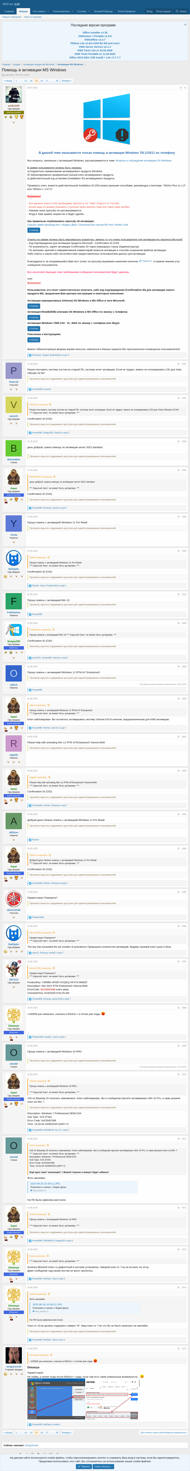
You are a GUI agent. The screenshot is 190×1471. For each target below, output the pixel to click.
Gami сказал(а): (38, 1145)
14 (31, 80)
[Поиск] (181, 11)
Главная (9, 11)
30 (57, 80)
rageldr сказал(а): (38, 777)
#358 (184, 623)
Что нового (39, 11)
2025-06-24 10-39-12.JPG (45, 1183)
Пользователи (61, 11)
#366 (184, 926)
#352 (184, 398)
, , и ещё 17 (51, 355)
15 (36, 80)
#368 (184, 1008)
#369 (184, 1046)
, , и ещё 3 (49, 1037)
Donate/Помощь (103, 11)
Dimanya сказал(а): (39, 1355)
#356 (184, 551)
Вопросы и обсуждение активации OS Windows (144, 160)
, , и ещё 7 (49, 508)
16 (41, 80)
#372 (184, 1208)
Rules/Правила (126, 11)
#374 (184, 1287)
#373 (184, 1249)
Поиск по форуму (32, 17)
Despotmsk (31, 1445)
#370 (184, 1074)
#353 (184, 441)
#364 (184, 848)
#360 (184, 698)
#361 (184, 737)
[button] (48, 11)
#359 (184, 666)
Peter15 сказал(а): (39, 404)
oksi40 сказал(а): (38, 1081)
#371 (184, 1139)
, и (46, 1424)
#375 (184, 1348)
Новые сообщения (11, 17)
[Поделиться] (181, 88)
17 (47, 80)
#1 (185, 88)
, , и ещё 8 (49, 585)
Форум (23, 11)
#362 (184, 771)
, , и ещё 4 (52, 1240)
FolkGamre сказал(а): (40, 629)
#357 (184, 594)
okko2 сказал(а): (38, 705)
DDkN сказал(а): (38, 557)
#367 (184, 961)
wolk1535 (9, 75)
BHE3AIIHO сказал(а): (41, 476)
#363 (184, 814)
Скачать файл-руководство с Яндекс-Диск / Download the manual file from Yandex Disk (77, 224)
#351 (184, 364)
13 (25, 80)
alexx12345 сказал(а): (41, 932)
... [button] (21, 80)
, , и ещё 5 (50, 432)
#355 (184, 517)
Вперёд (66, 80)
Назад (9, 80)
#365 (184, 892)
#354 (184, 470)
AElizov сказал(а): (39, 855)
